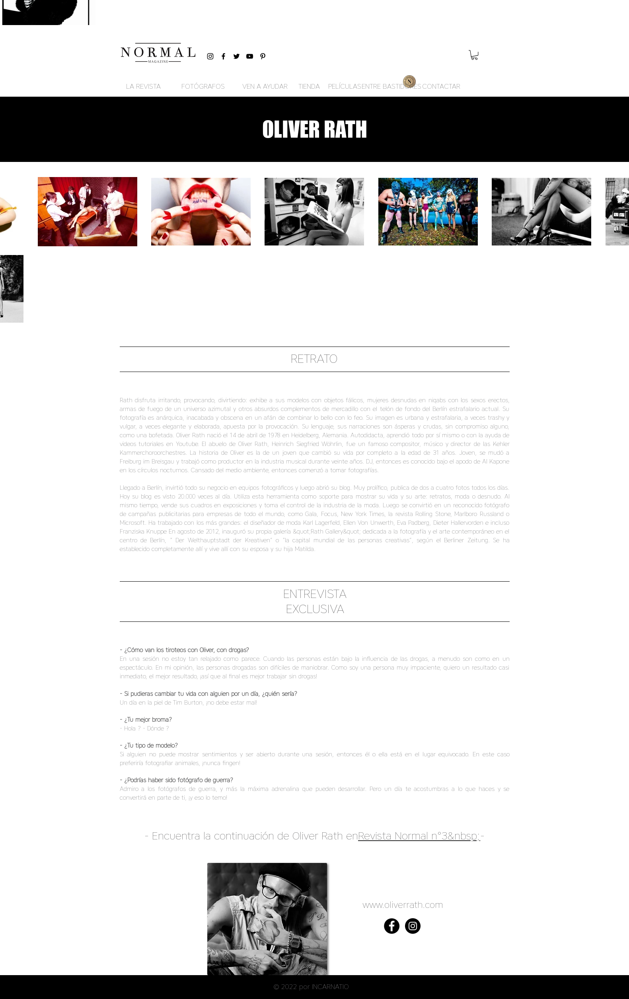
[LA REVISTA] (143, 87)
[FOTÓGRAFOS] (203, 87)
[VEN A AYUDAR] (265, 87)
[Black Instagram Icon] (210, 56)
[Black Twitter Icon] (236, 56)
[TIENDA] (309, 87)
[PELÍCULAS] (344, 87)
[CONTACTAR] (441, 87)
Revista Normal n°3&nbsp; (419, 835)
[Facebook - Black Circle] (391, 926)
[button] (474, 55)
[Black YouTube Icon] (249, 56)
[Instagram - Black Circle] (413, 926)
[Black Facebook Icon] (223, 56)
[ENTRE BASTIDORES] (391, 87)
